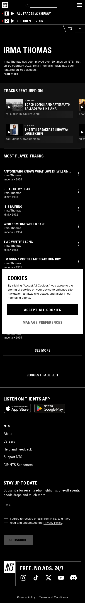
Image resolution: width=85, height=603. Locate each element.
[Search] (27, 5)
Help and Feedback (18, 449)
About (8, 433)
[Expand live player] (80, 28)
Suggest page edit (43, 375)
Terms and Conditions (53, 597)
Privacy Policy (53, 522)
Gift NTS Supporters (18, 464)
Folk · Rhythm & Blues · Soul (23, 114)
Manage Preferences (43, 322)
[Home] (5, 5)
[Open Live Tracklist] (69, 28)
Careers (9, 441)
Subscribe (18, 540)
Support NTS (13, 457)
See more (42, 350)
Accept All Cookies (42, 309)
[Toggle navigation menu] (79, 5)
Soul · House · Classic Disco (23, 139)
